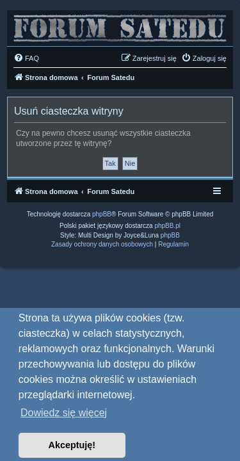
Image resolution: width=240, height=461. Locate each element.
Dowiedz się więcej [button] (63, 412)
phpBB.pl (167, 225)
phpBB (101, 214)
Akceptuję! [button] (72, 445)
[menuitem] (26, 58)
